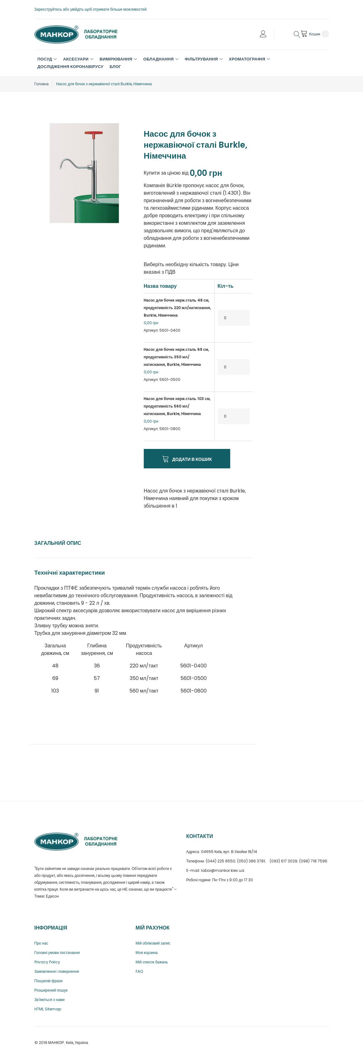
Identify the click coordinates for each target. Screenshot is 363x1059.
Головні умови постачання (57, 952)
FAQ (139, 971)
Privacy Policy (47, 962)
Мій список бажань (152, 962)
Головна (41, 84)
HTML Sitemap (47, 1009)
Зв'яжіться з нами (49, 999)
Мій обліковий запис (153, 943)
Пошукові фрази (48, 980)
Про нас (41, 943)
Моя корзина (147, 952)
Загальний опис (57, 543)
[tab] (57, 543)
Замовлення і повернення (56, 971)
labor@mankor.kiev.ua (222, 870)
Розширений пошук (51, 990)
